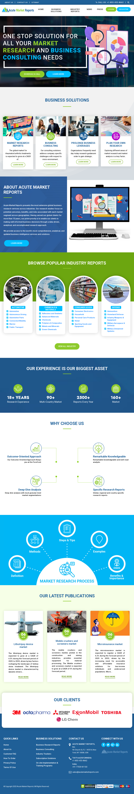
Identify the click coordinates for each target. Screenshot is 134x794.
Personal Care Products (85, 318)
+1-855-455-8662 (79, 760)
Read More (23, 677)
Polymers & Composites (52, 323)
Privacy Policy (10, 763)
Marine (12, 324)
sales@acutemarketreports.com (85, 772)
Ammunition (112, 311)
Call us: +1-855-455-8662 (110, 2)
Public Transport (16, 327)
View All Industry (67, 346)
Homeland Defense (115, 314)
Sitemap (35, 2)
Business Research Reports (48, 745)
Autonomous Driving (17, 314)
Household (79, 314)
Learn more (58, 74)
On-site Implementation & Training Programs (47, 764)
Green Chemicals (49, 329)
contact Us (22, 2)
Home (41, 9)
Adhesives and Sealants (52, 313)
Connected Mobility (17, 321)
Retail (77, 321)
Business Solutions (56, 10)
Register (123, 9)
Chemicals (46, 320)
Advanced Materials (50, 317)
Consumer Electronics (84, 311)
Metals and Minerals (50, 326)
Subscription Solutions (46, 758)
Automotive (14, 311)
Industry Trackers (43, 754)
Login (111, 9)
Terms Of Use (10, 767)
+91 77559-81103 (79, 767)
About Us (9, 2)
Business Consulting (45, 749)
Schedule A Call (32, 74)
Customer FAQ (10, 754)
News (89, 9)
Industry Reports (75, 10)
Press (100, 9)
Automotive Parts (16, 318)
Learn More (18, 165)
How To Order (9, 758)
